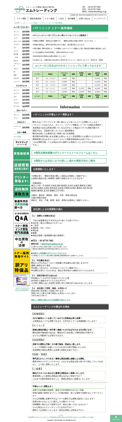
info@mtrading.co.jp (52, 243)
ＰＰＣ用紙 (17, 136)
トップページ (99, 19)
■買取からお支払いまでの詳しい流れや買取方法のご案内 (64, 160)
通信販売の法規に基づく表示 (60, 417)
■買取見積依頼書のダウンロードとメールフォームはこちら (66, 152)
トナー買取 (21, 19)
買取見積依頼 (35, 19)
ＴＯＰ (61, 415)
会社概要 (71, 19)
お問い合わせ (84, 19)
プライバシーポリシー (42, 417)
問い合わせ (73, 417)
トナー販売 (49, 19)
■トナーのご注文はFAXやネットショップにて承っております (68, 65)
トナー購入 (90, 417)
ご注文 (61, 19)
